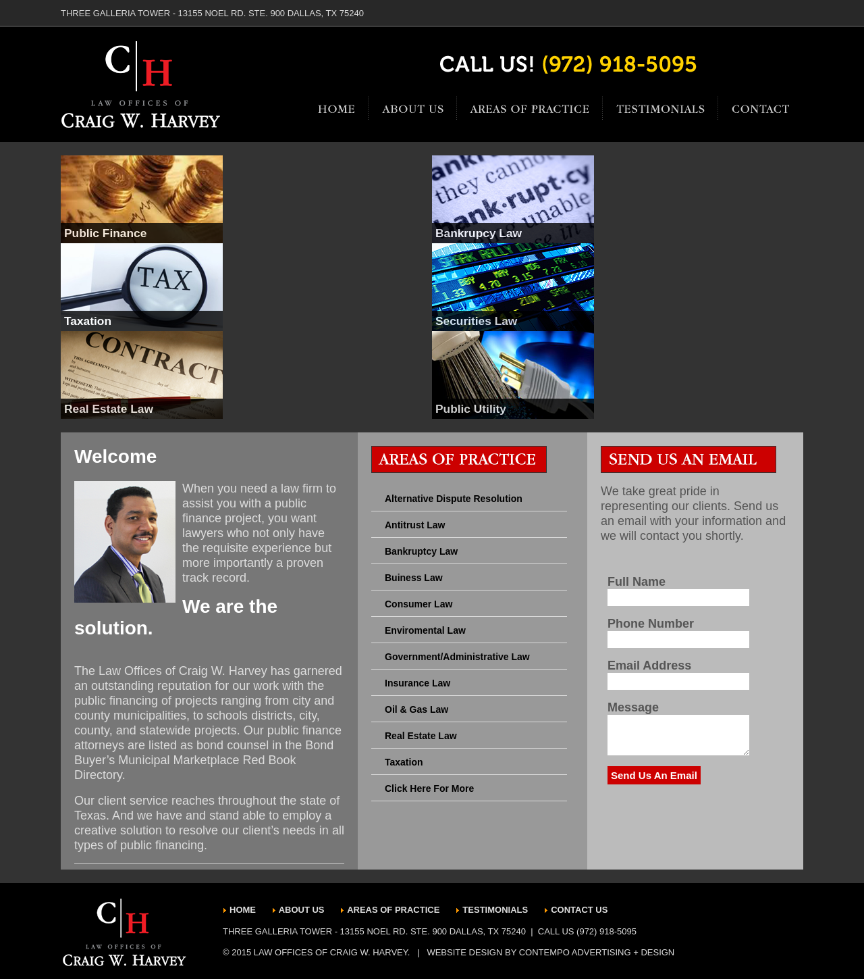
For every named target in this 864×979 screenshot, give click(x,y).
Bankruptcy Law (421, 551)
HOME (244, 910)
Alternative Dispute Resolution (453, 498)
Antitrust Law (415, 525)
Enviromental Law (425, 630)
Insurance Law (417, 683)
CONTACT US (579, 910)
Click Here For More (429, 788)
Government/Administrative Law (457, 656)
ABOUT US (303, 910)
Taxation (404, 762)
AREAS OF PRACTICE (393, 910)
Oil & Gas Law (416, 709)
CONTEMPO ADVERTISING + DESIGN (597, 952)
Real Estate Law (421, 735)
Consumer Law (418, 604)
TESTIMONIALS (495, 910)
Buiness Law (414, 577)
